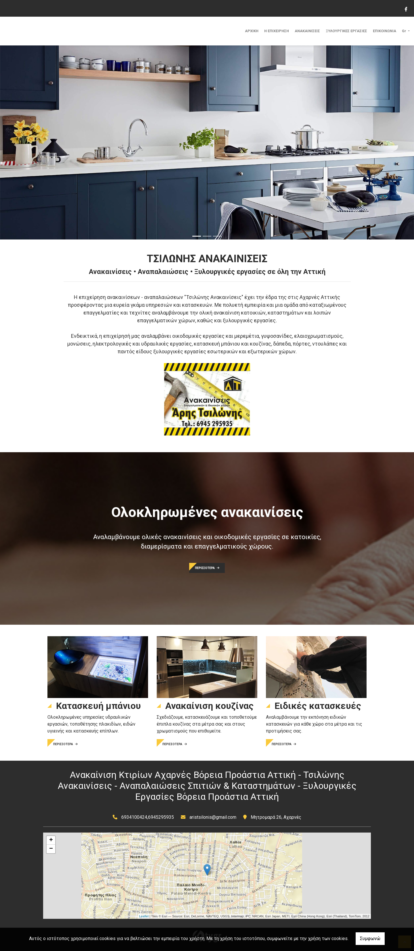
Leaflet (144, 916)
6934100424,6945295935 (147, 817)
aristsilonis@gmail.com (212, 817)
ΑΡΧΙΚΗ (251, 31)
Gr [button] (404, 31)
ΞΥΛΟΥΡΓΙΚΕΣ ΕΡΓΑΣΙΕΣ (346, 31)
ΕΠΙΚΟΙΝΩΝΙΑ (384, 31)
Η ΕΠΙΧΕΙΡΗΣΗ (276, 31)
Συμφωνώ (370, 938)
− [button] (51, 849)
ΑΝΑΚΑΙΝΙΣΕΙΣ (307, 31)
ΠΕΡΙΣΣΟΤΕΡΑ (207, 568)
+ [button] (51, 840)
